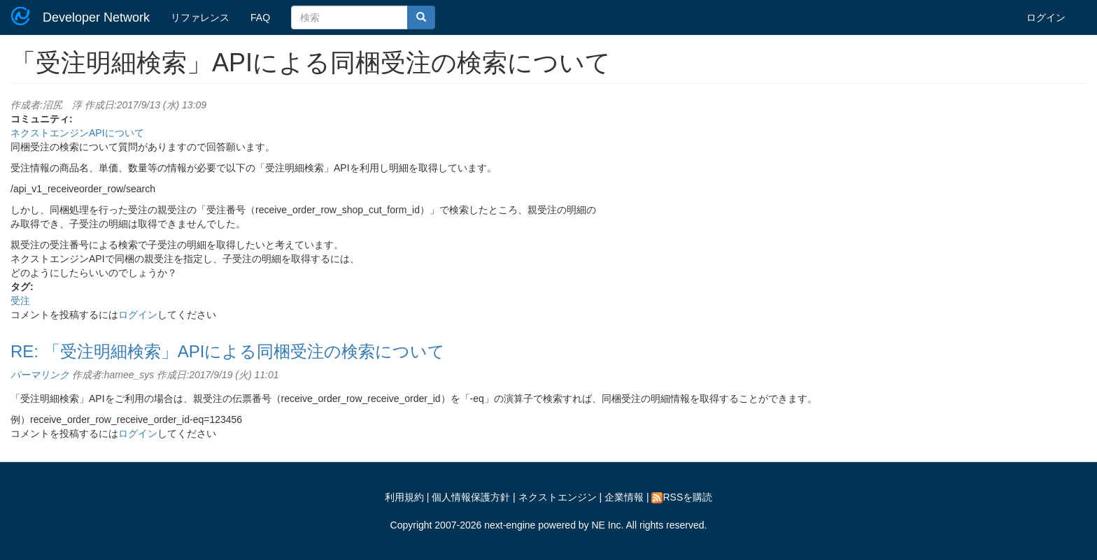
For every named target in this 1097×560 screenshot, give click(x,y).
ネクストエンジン (557, 497)
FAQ (260, 17)
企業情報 (624, 497)
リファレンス (200, 17)
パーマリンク (39, 374)
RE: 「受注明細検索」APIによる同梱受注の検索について (227, 351)
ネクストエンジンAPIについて (77, 132)
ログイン (1046, 17)
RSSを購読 (681, 497)
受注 (20, 300)
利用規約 (404, 497)
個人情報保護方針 (471, 497)
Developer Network (96, 17)
